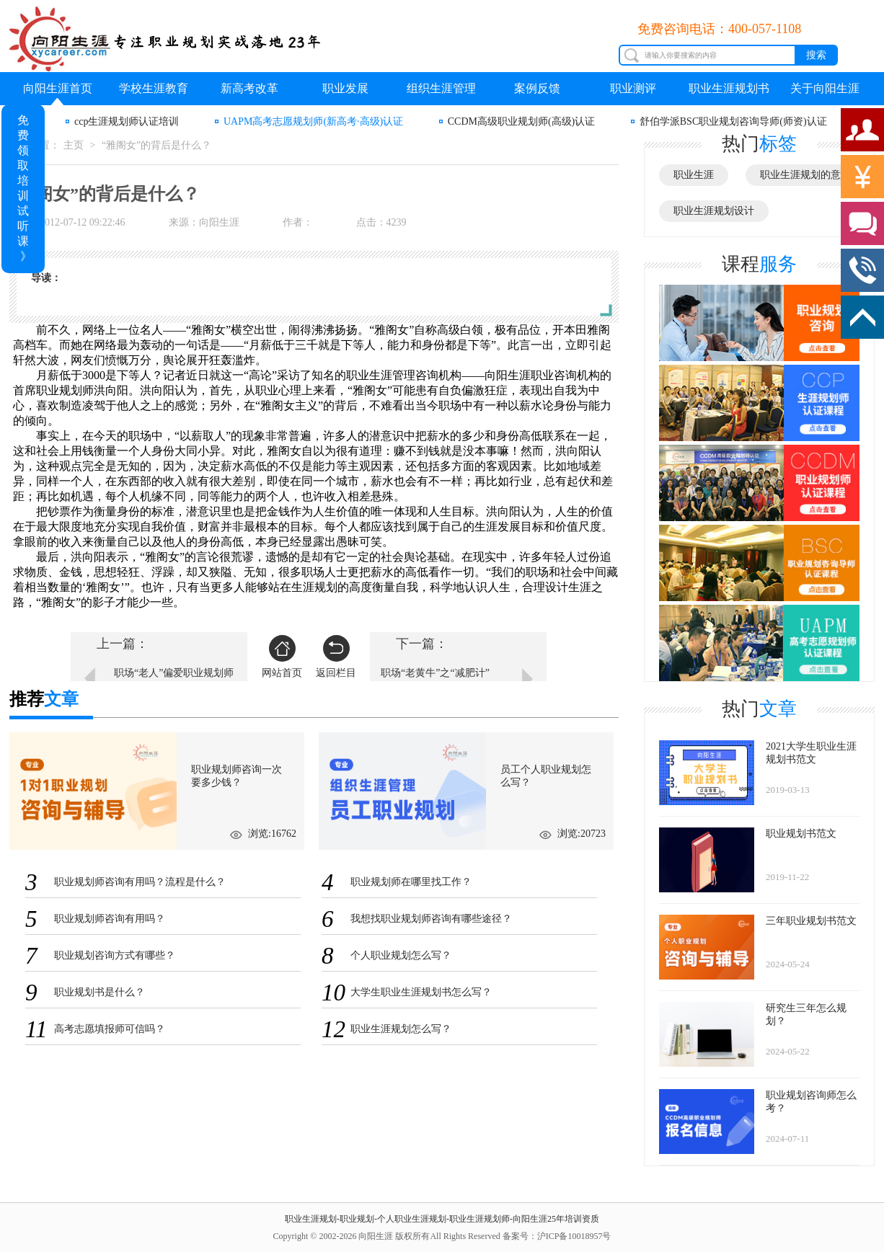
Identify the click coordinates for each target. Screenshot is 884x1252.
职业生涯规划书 (729, 88)
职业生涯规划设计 (713, 210)
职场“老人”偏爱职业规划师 (174, 672)
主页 (73, 145)
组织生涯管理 (441, 88)
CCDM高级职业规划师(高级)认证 (522, 121)
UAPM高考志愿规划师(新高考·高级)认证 (313, 121)
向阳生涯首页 (57, 88)
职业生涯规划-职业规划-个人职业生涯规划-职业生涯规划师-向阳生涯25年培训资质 (442, 1219)
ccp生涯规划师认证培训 (126, 121)
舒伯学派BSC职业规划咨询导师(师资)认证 (733, 121)
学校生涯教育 (153, 88)
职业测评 (633, 88)
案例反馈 (537, 88)
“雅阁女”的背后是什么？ (156, 145)
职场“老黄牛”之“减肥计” (435, 672)
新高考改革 (249, 88)
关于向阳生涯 (824, 88)
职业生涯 (693, 174)
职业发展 (345, 88)
